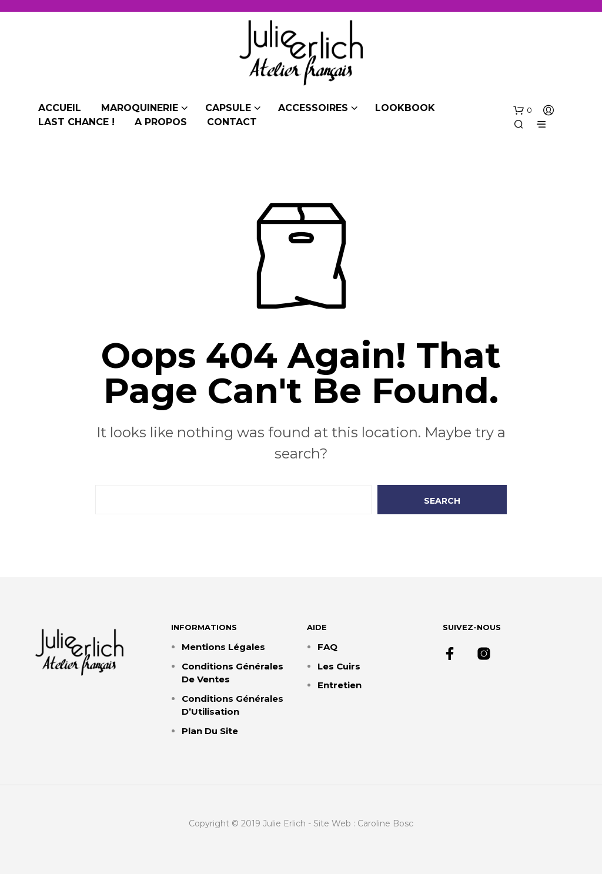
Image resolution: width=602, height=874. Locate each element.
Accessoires (313, 107)
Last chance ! (76, 122)
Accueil (59, 107)
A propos (161, 122)
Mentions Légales (223, 646)
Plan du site (210, 730)
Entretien (339, 685)
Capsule (228, 107)
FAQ (327, 646)
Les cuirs (338, 666)
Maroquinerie (139, 107)
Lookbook (405, 107)
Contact (232, 122)
